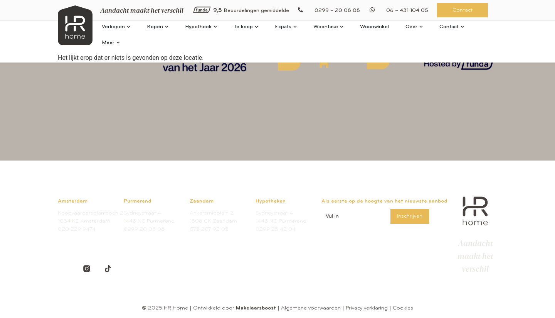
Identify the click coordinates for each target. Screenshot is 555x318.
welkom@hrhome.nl (148, 237)
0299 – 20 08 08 (337, 11)
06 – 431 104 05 (407, 11)
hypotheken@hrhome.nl (285, 237)
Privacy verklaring (367, 308)
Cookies (403, 308)
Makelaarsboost (256, 308)
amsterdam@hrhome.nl (87, 237)
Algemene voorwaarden (311, 308)
